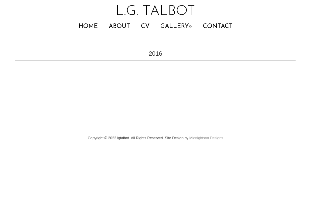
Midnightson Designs (206, 138)
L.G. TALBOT (155, 11)
